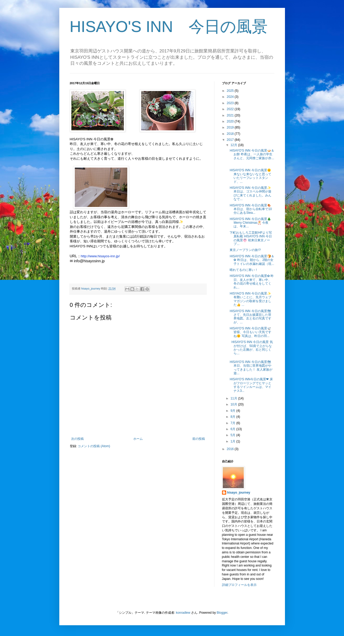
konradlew (183, 612)
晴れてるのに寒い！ (244, 270)
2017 (231, 140)
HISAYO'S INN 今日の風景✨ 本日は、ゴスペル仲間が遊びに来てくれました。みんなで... (250, 193)
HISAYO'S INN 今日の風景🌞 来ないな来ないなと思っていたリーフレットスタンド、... (250, 175)
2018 (231, 134)
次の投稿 (77, 439)
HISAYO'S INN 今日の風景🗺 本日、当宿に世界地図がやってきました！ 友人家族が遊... (251, 367)
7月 (233, 423)
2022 (231, 109)
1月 (233, 441)
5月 (233, 435)
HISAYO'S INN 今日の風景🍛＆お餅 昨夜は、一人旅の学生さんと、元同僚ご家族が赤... (252, 154)
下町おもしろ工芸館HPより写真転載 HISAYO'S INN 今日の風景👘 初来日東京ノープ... (251, 238)
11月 (234, 398)
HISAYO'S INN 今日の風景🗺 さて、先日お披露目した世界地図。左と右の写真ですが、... (250, 316)
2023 (231, 103)
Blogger (222, 612)
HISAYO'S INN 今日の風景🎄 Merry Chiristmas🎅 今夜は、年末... (250, 222)
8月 (233, 417)
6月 (233, 429)
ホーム (138, 439)
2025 (231, 91)
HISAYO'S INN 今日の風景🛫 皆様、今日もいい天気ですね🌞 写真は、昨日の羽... (250, 332)
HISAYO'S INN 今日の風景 (169, 26)
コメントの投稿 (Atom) (94, 446)
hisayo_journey (238, 492)
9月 (233, 411)
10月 (234, 404)
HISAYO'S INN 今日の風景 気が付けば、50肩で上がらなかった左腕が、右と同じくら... (251, 347)
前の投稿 (198, 439)
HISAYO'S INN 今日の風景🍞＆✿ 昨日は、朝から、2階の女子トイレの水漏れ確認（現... (252, 260)
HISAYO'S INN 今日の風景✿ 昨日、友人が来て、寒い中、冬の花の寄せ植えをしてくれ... (251, 281)
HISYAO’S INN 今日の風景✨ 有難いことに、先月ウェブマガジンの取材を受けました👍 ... (250, 299)
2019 (231, 127)
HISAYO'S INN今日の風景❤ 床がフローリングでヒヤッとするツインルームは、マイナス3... (251, 384)
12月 (234, 145)
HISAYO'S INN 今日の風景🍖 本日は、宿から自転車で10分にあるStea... (251, 209)
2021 (231, 115)
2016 (231, 449)
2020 (231, 121)
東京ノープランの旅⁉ (245, 250)
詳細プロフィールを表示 (239, 585)
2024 (231, 97)
